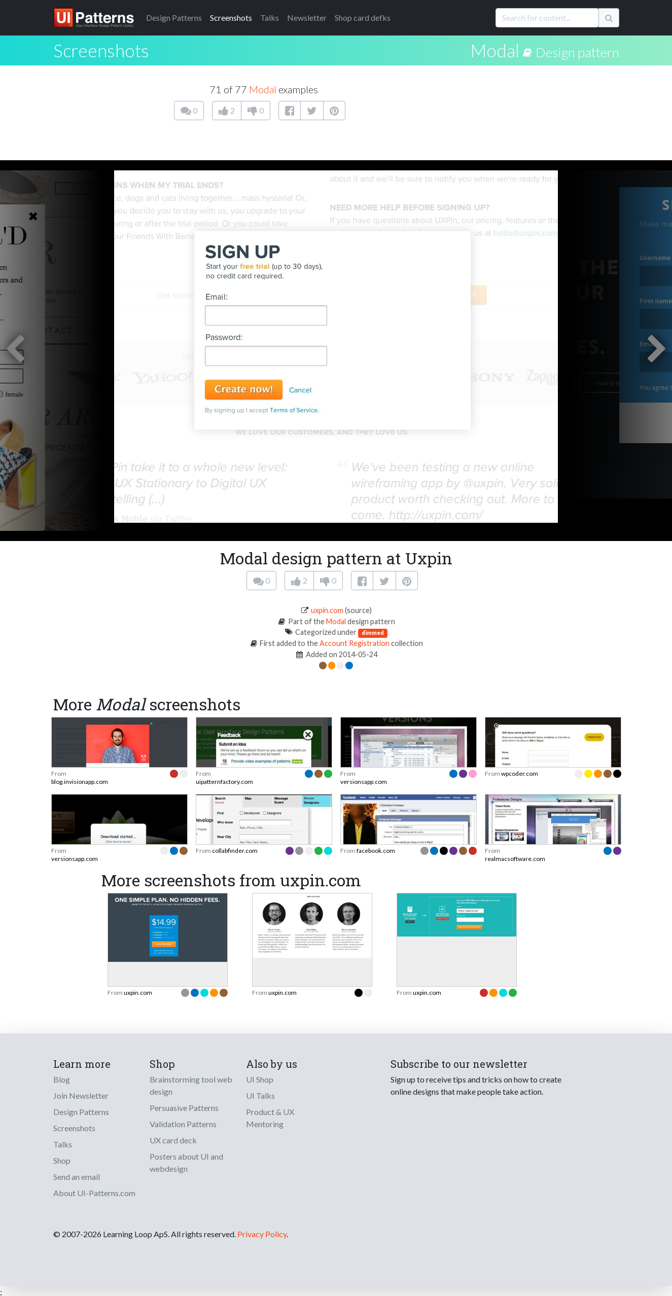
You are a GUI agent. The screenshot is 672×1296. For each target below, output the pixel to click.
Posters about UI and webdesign (186, 1162)
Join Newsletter (81, 1095)
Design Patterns (81, 1112)
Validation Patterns (183, 1124)
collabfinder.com (235, 850)
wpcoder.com (519, 773)
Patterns (174, 17)
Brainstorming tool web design (191, 1085)
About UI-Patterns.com (94, 1193)
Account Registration (355, 643)
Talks (269, 17)
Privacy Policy (262, 1234)
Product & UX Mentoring (270, 1118)
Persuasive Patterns (184, 1107)
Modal (494, 50)
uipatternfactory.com (224, 781)
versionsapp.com (363, 781)
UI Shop (259, 1079)
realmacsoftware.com (515, 858)
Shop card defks (363, 17)
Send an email (76, 1176)
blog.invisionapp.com (79, 781)
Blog (61, 1079)
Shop (61, 1160)
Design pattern (577, 52)
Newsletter (307, 17)
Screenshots (231, 17)
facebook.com (376, 850)
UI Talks (260, 1095)
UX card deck (173, 1140)
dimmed (373, 632)
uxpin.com (327, 610)
